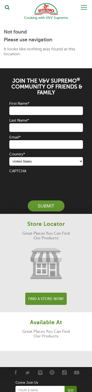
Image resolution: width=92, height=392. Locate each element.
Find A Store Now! (46, 299)
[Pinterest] (52, 372)
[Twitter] (27, 372)
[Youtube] (76, 372)
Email (15, 137)
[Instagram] (39, 372)
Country (17, 154)
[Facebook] (15, 372)
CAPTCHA (17, 171)
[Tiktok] (64, 372)
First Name (19, 103)
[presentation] (46, 183)
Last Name (19, 120)
